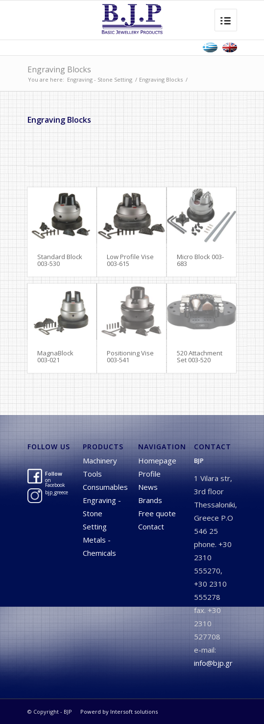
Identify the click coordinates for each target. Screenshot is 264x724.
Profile (149, 474)
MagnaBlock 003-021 (55, 356)
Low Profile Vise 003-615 (130, 260)
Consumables (105, 487)
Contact (151, 526)
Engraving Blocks (59, 69)
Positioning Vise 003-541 (130, 356)
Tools (92, 474)
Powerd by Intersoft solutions (119, 711)
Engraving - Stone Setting (99, 79)
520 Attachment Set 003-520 (199, 356)
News (148, 487)
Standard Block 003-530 (59, 260)
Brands (150, 500)
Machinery (100, 460)
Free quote (157, 513)
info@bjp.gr (213, 663)
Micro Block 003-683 (200, 260)
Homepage (157, 460)
